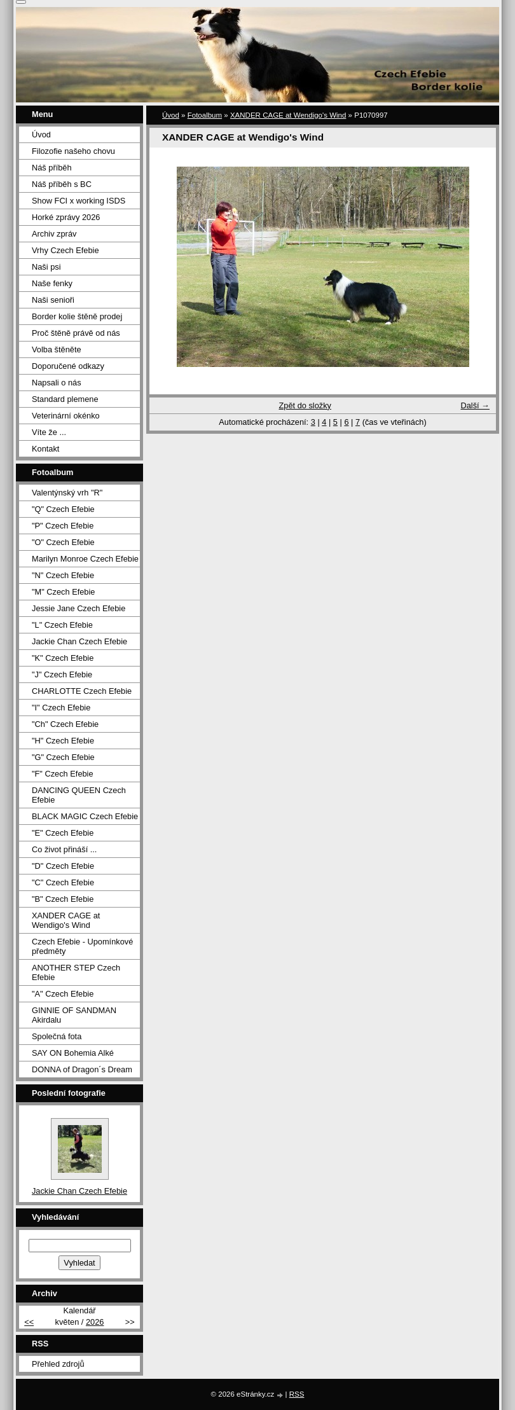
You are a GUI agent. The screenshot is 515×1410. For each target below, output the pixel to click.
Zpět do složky (304, 405)
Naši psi (46, 267)
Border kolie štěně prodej (77, 316)
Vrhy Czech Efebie (65, 250)
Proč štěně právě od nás (76, 333)
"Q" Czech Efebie (63, 509)
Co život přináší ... (64, 849)
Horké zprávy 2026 (66, 217)
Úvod (170, 115)
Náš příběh (52, 167)
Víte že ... (49, 432)
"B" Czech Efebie (62, 899)
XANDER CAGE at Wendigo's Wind (288, 115)
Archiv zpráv (54, 233)
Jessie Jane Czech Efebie (78, 608)
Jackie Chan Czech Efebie (79, 641)
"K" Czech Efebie (62, 658)
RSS (297, 1394)
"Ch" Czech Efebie (65, 724)
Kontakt (45, 448)
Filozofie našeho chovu (73, 151)
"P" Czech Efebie (62, 525)
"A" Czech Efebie (62, 994)
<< (29, 1322)
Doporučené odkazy (68, 366)
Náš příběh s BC (62, 184)
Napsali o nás (56, 382)
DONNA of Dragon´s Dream (82, 1069)
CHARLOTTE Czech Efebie (82, 691)
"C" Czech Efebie (63, 882)
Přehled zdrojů (58, 1364)
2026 (95, 1322)
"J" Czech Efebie (62, 674)
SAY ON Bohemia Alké (73, 1053)
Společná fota (56, 1036)
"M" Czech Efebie (63, 592)
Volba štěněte (56, 349)
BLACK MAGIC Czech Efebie (85, 816)
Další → (475, 405)
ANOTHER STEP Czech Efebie (76, 972)
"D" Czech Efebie (63, 866)
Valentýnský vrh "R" (67, 492)
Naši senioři (53, 300)
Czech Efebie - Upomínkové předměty (82, 946)
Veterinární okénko (66, 415)
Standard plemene (65, 399)
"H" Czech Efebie (63, 740)
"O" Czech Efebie (63, 542)
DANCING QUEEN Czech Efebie (79, 795)
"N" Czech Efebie (63, 575)
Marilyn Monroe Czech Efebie (85, 558)
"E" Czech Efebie (62, 833)
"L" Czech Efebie (62, 625)
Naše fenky (52, 283)
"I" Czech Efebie (61, 707)
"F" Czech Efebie (62, 773)
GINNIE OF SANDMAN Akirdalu (74, 1015)
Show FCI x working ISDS (78, 200)
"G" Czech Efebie (63, 757)
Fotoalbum (205, 115)
